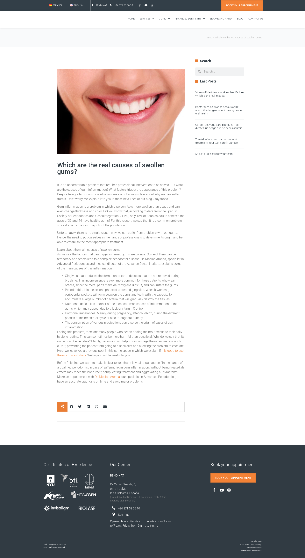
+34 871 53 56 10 (123, 5)
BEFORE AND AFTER (221, 18)
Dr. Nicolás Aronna (107, 377)
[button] (71, 406)
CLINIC (164, 18)
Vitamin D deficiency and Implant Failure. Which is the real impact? (219, 94)
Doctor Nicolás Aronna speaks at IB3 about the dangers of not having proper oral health (219, 110)
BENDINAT (101, 5)
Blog (209, 37)
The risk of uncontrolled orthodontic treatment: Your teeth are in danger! (216, 141)
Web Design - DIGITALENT (55, 544)
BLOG (240, 18)
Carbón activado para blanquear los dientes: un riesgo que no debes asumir (218, 126)
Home (131, 18)
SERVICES (146, 18)
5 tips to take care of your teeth (214, 153)
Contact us (255, 18)
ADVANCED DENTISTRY (190, 18)
